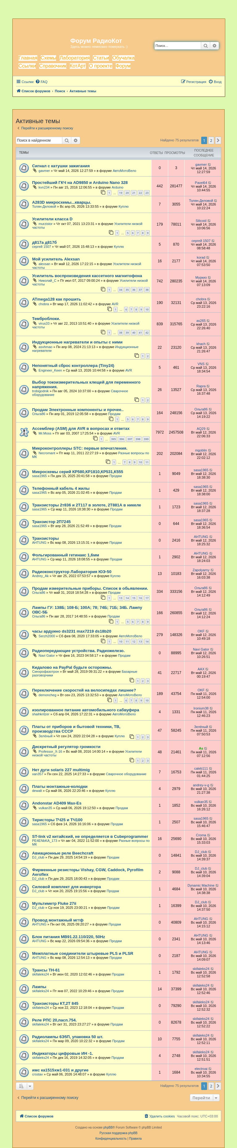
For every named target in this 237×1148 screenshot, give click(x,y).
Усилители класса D (52, 219)
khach (201, 344)
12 (133, 641)
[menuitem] (41, 81)
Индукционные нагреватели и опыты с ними (77, 342)
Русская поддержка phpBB (118, 1133)
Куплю (123, 206)
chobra (44, 304)
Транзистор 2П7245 (51, 521)
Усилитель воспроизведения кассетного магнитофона (87, 275)
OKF (201, 631)
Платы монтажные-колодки (60, 786)
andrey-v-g (201, 785)
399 (146, 439)
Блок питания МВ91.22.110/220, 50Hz (68, 936)
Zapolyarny (201, 570)
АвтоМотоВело (124, 171)
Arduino (117, 187)
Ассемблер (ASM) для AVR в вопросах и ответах (81, 428)
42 (146, 333)
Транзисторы (45, 538)
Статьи (101, 57)
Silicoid (201, 221)
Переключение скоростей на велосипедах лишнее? (84, 690)
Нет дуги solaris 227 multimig (61, 769)
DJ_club (38, 857)
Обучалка (123, 57)
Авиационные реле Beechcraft (62, 853)
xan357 (37, 774)
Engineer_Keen (50, 370)
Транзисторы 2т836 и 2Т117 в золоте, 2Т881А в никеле (86, 505)
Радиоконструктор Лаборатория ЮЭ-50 (71, 571)
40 (133, 333)
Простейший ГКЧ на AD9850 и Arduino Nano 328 (80, 182)
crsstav (37, 1074)
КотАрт (78, 66)
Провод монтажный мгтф (57, 920)
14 (127, 598)
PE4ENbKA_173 (44, 840)
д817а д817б (44, 242)
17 (146, 598)
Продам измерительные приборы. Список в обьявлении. (90, 588)
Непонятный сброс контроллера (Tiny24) (73, 365)
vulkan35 (45, 808)
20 (127, 193)
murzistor (45, 224)
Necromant (47, 453)
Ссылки (27, 66)
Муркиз (201, 277)
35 (127, 290)
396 (121, 439)
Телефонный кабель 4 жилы (60, 488)
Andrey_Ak (40, 576)
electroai (201, 1069)
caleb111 (201, 768)
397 (129, 439)
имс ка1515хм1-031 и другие (60, 1070)
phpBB (108, 1127)
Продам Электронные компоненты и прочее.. (77, 409)
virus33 (44, 323)
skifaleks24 (40, 974)
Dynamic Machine (201, 885)
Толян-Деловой (44, 206)
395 (113, 439)
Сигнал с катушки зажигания (61, 166)
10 (146, 309)
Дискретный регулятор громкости (66, 746)
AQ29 (201, 428)
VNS (201, 364)
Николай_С (47, 280)
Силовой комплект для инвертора (66, 886)
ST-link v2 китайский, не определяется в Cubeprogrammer (90, 836)
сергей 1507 (41, 246)
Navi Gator (47, 655)
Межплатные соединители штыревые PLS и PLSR (82, 953)
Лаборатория (74, 57)
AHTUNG (39, 542)
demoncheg (47, 695)
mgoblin (201, 450)
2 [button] (211, 140)
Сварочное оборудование (126, 774)
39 (127, 333)
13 (120, 598)
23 (146, 193)
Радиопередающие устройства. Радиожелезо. (78, 650)
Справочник (52, 66)
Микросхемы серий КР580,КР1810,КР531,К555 (77, 471)
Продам (114, 414)
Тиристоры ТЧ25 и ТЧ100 (57, 819)
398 (138, 439)
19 (120, 193)
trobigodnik (40, 391)
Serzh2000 (47, 636)
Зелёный (45, 736)
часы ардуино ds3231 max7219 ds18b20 (71, 631)
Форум (123, 66)
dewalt (37, 790)
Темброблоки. (46, 318)
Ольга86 (38, 414)
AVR (115, 304)
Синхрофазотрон (45, 671)
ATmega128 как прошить (56, 299)
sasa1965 (39, 476)
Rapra (201, 386)
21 (133, 193)
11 (146, 462)
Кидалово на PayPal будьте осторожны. (72, 667)
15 (133, 598)
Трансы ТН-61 (46, 970)
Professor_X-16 (50, 751)
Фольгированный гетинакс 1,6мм (65, 555)
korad (201, 257)
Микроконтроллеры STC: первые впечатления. (79, 448)
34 (120, 290)
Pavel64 (201, 183)
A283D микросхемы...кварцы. (61, 202)
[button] (218, 140)
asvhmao (45, 347)
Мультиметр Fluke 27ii (54, 903)
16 (140, 598)
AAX (201, 669)
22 (140, 193)
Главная (28, 57)
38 (146, 290)
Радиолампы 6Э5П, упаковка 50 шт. (67, 1036)
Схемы (48, 57)
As (201, 748)
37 (140, 290)
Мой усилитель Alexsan (56, 259)
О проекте (100, 66)
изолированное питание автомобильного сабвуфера (85, 710)
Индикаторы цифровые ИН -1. (62, 1053)
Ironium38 (201, 708)
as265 (201, 320)
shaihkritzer (40, 714)
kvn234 (44, 187)
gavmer (44, 171)
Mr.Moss (45, 433)
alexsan (44, 264)
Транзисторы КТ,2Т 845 (55, 1003)
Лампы (39, 986)
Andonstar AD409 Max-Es (56, 803)
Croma (201, 835)
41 (140, 333)
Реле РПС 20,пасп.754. (54, 1020)
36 (133, 290)
